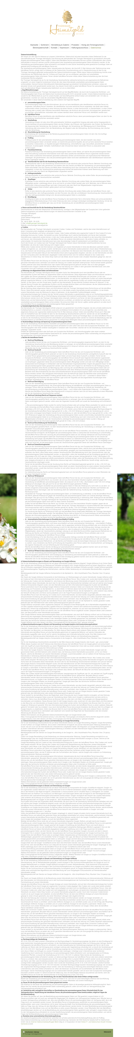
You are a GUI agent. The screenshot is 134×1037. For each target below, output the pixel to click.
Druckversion (28, 1032)
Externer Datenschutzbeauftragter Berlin (45, 1022)
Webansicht (107, 1032)
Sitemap (36, 1032)
